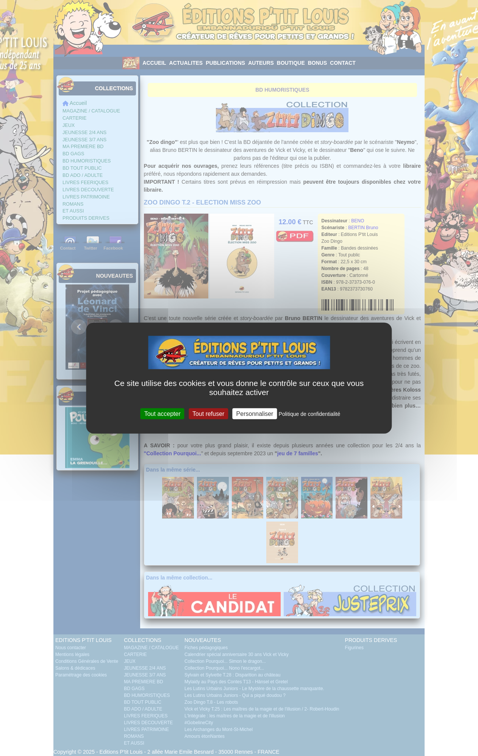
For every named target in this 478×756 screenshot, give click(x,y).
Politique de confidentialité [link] (310, 414)
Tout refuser (208, 413)
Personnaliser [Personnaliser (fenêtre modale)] (254, 413)
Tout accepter (162, 413)
